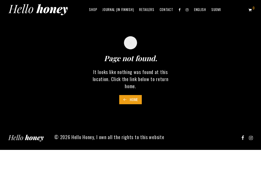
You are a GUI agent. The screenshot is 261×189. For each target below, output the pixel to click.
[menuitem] (200, 9)
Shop (93, 9)
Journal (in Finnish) (118, 9)
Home (130, 99)
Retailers (146, 9)
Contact (166, 9)
